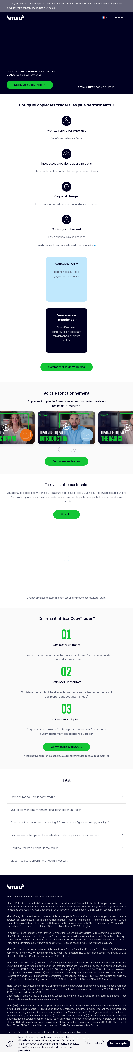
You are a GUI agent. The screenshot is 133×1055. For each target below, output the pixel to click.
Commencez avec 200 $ (66, 750)
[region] (66, 1044)
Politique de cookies (35, 1047)
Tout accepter (119, 1043)
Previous (60, 452)
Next (73, 452)
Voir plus (66, 517)
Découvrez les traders (66, 464)
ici (95, 245)
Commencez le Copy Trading (66, 370)
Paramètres (94, 1043)
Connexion (118, 17)
